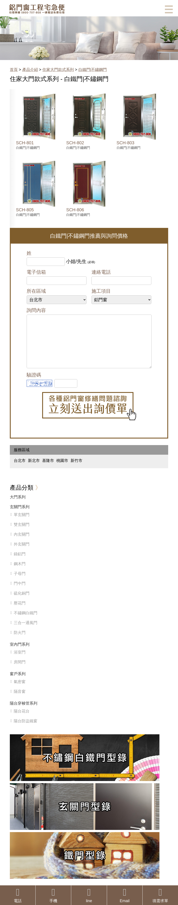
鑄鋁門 (20, 563)
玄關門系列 (19, 515)
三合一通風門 (25, 631)
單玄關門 (21, 523)
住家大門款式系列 (58, 69)
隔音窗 (20, 700)
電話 (17, 895)
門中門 (20, 592)
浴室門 (20, 661)
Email (124, 895)
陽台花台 (21, 720)
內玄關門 (21, 543)
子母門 (20, 582)
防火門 (20, 641)
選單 (169, 9)
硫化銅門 (21, 602)
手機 (53, 895)
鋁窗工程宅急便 (37, 9)
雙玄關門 (21, 533)
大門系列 (18, 506)
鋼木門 (20, 572)
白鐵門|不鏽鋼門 (92, 69)
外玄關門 (21, 553)
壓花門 (20, 612)
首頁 (14, 69)
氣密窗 (20, 690)
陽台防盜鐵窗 (25, 730)
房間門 (20, 671)
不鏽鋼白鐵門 (25, 621)
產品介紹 (30, 69)
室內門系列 (19, 653)
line (89, 895)
